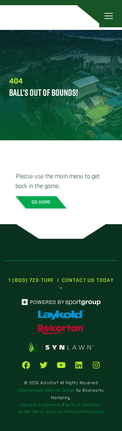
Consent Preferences (41, 405)
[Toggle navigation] (108, 16)
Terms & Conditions (83, 405)
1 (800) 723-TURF (31, 280)
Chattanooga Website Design (46, 390)
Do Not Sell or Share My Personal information (61, 412)
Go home (41, 202)
